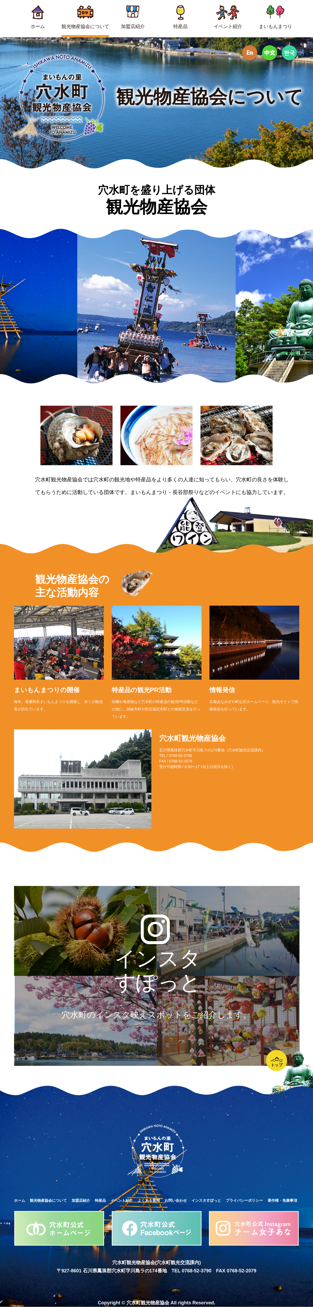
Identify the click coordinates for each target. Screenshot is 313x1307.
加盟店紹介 (81, 1200)
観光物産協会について (48, 1200)
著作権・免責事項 (282, 1200)
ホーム (19, 1200)
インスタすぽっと (206, 1200)
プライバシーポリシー (244, 1200)
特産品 (100, 1200)
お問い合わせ (176, 1200)
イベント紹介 (122, 1200)
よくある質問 (149, 1200)
